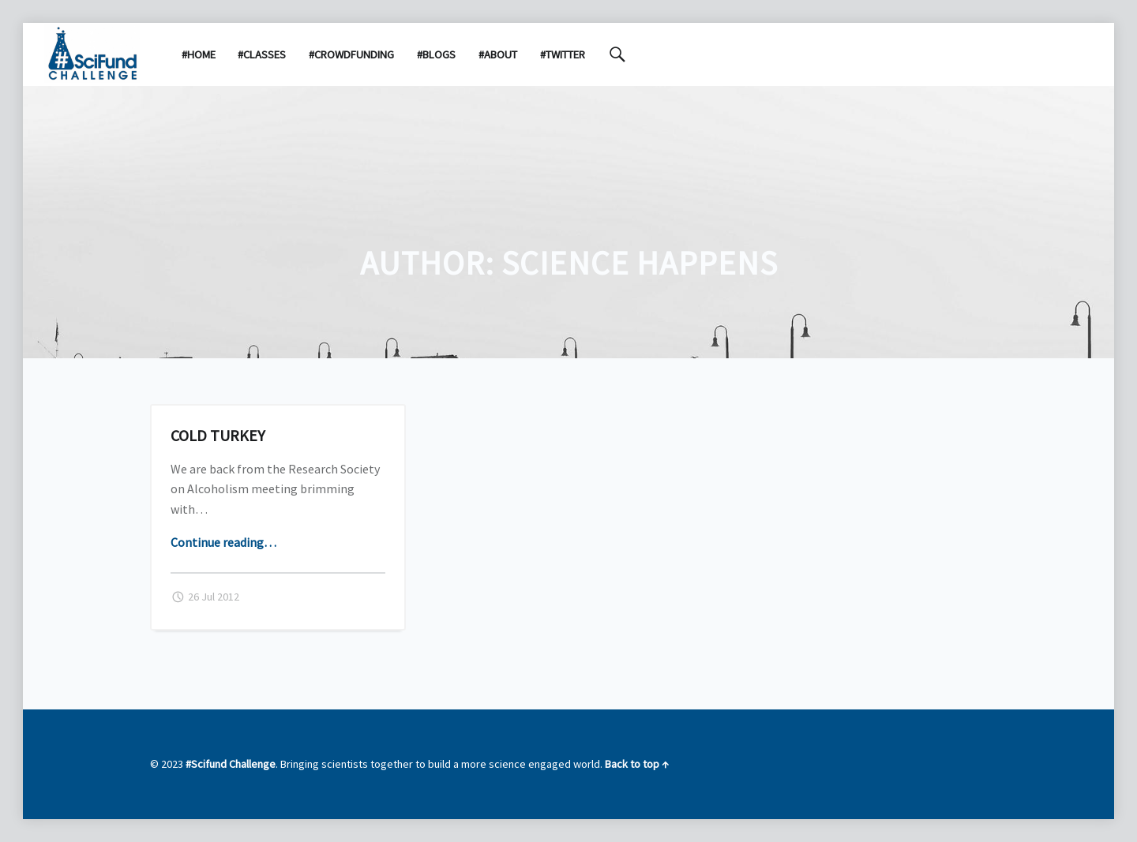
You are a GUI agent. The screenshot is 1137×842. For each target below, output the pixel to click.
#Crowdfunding (351, 54)
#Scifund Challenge (231, 764)
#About (497, 54)
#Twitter (562, 54)
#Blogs (436, 54)
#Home (199, 54)
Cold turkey (218, 435)
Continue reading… (223, 542)
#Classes (262, 54)
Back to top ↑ (637, 764)
